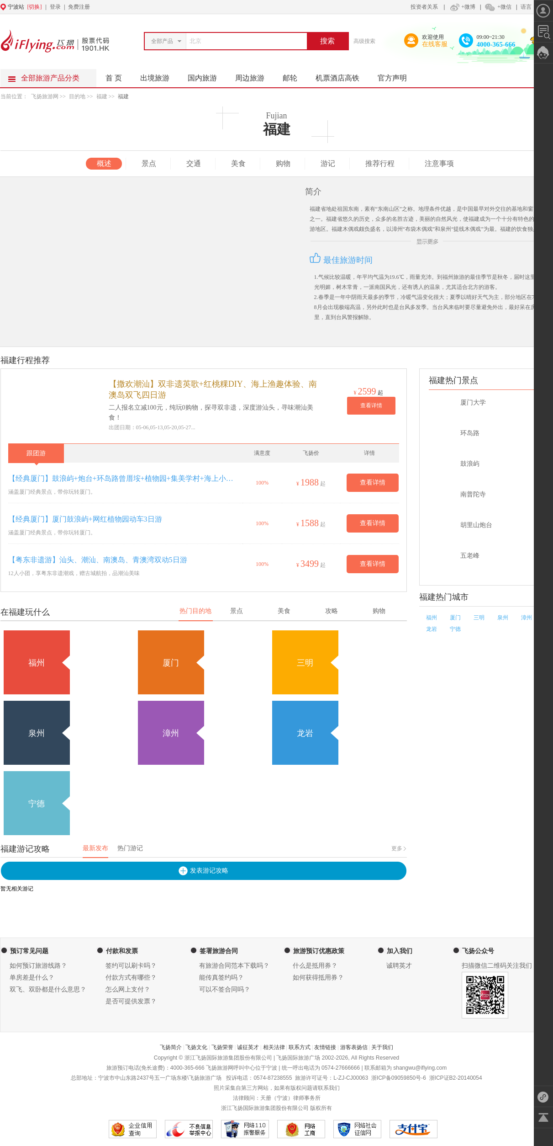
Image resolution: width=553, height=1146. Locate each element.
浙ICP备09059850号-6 (398, 1078)
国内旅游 (207, 75)
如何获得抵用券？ (318, 977)
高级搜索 (364, 41)
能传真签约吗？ (221, 977)
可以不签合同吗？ (224, 989)
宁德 (455, 629)
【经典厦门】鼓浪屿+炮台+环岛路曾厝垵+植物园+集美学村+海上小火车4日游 (123, 478)
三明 (479, 617)
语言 (526, 7)
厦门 (455, 617)
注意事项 (439, 163)
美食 (238, 163)
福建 (101, 96)
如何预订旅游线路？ (38, 965)
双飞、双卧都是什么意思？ (48, 989)
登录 (55, 7)
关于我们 (382, 1047)
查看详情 (371, 405)
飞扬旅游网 (44, 96)
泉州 (502, 617)
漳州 (526, 617)
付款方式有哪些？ (131, 977)
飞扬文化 (196, 1047)
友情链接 (325, 1047)
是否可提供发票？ (131, 1001)
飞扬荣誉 (222, 1047)
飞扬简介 (171, 1047)
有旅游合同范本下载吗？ (234, 965)
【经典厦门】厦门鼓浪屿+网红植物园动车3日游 (85, 519)
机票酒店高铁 (342, 75)
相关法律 (274, 1047)
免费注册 (79, 7)
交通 (193, 163)
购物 (283, 163)
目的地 (78, 96)
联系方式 (300, 1047)
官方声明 (397, 75)
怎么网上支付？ (127, 989)
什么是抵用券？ (315, 965)
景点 (149, 163)
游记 (328, 163)
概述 (104, 163)
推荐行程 (380, 163)
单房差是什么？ (32, 977)
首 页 (113, 78)
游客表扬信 (354, 1047)
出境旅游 (159, 75)
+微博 (461, 7)
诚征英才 (248, 1047)
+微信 (497, 7)
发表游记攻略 (209, 870)
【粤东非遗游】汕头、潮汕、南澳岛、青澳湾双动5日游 (97, 560)
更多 (396, 848)
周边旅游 (254, 75)
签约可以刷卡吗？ (131, 965)
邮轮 (294, 75)
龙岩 (431, 629)
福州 (431, 617)
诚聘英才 (399, 965)
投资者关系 (424, 7)
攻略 (331, 611)
